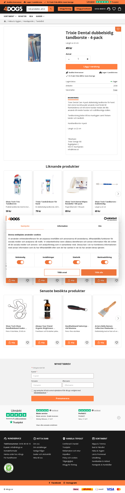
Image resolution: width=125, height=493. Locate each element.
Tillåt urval (62, 272)
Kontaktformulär (10, 451)
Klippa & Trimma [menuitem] (99, 444)
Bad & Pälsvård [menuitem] (98, 447)
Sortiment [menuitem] (9, 16)
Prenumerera (62, 398)
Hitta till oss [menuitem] (38, 458)
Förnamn (34, 381)
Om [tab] (99, 226)
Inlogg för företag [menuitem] (69, 465)
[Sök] (51, 9)
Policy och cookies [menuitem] (69, 458)
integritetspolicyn (40, 393)
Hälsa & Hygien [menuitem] (98, 451)
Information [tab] (62, 226)
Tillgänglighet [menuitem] (67, 461)
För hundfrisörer (10, 458)
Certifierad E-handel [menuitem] (70, 444)
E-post (34, 372)
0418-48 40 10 (25, 444)
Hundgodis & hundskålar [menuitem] (102, 465)
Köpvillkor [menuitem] (66, 454)
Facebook (56, 482)
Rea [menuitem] (31, 16)
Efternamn (66, 381)
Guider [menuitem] (39, 16)
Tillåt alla (99, 272)
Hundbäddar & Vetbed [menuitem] (101, 461)
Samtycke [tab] (25, 226)
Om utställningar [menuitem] (40, 447)
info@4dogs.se (16, 447)
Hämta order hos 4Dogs (13, 454)
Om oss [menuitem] (36, 444)
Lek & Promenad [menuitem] (99, 454)
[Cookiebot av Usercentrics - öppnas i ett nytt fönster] (106, 219)
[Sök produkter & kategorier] (37, 9)
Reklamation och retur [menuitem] (71, 451)
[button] (114, 9)
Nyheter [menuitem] (22, 16)
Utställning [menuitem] (96, 458)
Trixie (115, 90)
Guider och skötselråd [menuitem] (42, 454)
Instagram (71, 482)
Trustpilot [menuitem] (66, 447)
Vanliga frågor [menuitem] (38, 451)
